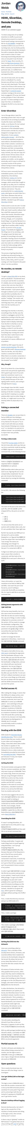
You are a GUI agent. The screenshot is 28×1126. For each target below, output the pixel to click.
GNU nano (4, 653)
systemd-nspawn (16, 91)
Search (12, 14)
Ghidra (3, 377)
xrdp (14, 1124)
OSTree (12, 126)
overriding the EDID (9, 754)
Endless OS (13, 178)
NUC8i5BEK (11, 43)
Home (3, 12)
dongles (10, 415)
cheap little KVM (12, 276)
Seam (9, 61)
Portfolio (8, 12)
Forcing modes (13, 443)
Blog (2, 14)
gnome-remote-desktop (8, 347)
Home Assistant (14, 63)
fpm (2, 891)
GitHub (7, 14)
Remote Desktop (20, 349)
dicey (14, 384)
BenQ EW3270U (10, 814)
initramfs (4, 950)
